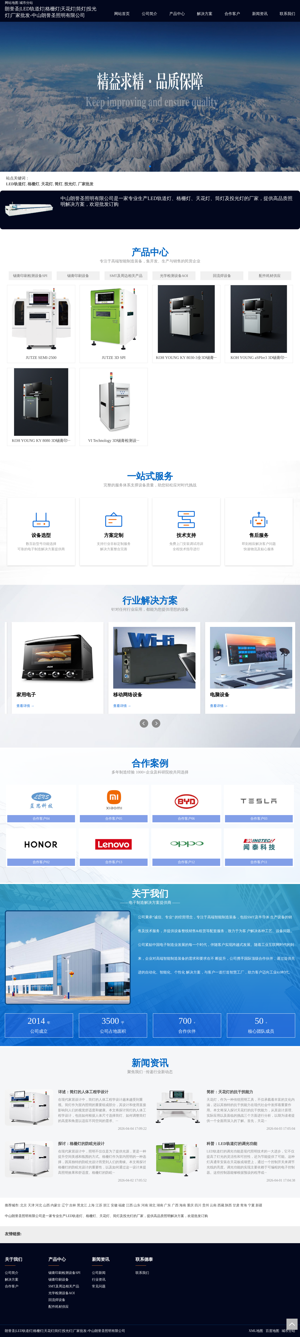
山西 (46, 1205)
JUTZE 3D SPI (114, 358)
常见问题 (98, 1286)
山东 (137, 1205)
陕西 (228, 1205)
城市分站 (26, 3)
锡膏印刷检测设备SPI (64, 1273)
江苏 (99, 1205)
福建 (121, 1205)
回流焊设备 (56, 1300)
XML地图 (256, 1331)
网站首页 (122, 14)
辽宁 (65, 1205)
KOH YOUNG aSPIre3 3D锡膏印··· (259, 358)
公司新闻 (98, 1273)
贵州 (205, 1205)
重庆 (190, 1205)
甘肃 (236, 1205)
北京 (23, 1205)
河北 (38, 1205)
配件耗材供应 (58, 1306)
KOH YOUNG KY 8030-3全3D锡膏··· (186, 358)
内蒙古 (56, 1205)
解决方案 (204, 14)
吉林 (72, 1205)
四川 (198, 1205)
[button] (150, 166)
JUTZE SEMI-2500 (41, 358)
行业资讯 (98, 1279)
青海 (243, 1205)
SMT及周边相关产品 (63, 1286)
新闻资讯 (260, 14)
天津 (31, 1205)
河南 (144, 1205)
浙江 (106, 1205)
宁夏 (251, 1205)
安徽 (114, 1205)
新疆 (258, 1205)
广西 (175, 1205)
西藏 (221, 1205)
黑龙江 (82, 1205)
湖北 (152, 1205)
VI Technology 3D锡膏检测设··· (113, 440)
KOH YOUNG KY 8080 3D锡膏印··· (41, 440)
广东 (167, 1205)
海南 (182, 1205)
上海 (91, 1205)
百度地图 (272, 1331)
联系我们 (287, 14)
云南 (213, 1205)
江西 (129, 1205)
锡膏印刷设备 (58, 1279)
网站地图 (11, 3)
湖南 (160, 1205)
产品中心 (177, 14)
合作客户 (232, 14)
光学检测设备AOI (61, 1293)
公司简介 (149, 14)
